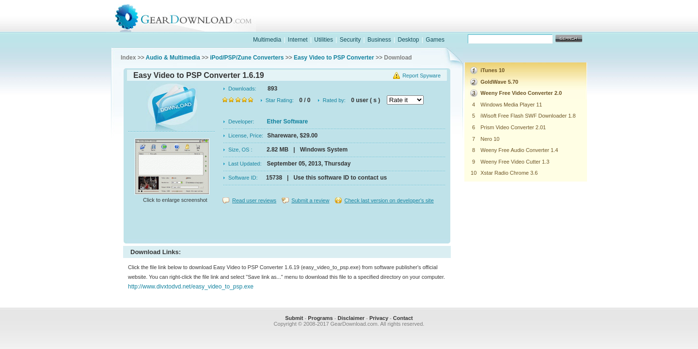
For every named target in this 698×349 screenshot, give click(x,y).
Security (350, 39)
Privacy (378, 318)
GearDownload (191, 16)
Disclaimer (351, 318)
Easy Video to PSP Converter (334, 57)
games (488, 25)
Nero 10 (489, 139)
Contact (403, 318)
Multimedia (267, 39)
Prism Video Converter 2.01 (513, 127)
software (425, 25)
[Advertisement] (287, 224)
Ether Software (287, 121)
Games (435, 39)
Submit (294, 318)
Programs (320, 318)
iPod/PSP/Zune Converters (247, 57)
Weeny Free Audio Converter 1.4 (519, 150)
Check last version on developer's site (388, 200)
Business (379, 39)
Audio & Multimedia (173, 57)
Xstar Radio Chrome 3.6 (509, 173)
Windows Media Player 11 (511, 104)
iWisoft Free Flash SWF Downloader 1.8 (527, 116)
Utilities (323, 39)
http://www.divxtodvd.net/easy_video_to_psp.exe (191, 286)
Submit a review (310, 200)
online (551, 25)
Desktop (408, 39)
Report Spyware (421, 75)
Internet (298, 39)
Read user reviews (254, 200)
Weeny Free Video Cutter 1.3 (514, 162)
